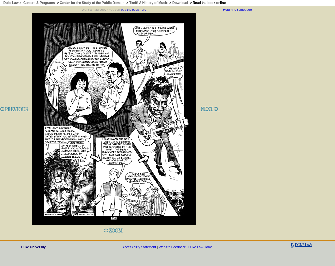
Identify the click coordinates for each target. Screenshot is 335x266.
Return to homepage (237, 9)
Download (180, 3)
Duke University (33, 247)
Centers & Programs (39, 3)
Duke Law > (12, 3)
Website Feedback (172, 247)
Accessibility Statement (139, 247)
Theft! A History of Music (148, 3)
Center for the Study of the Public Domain (92, 3)
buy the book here (133, 9)
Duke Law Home (200, 247)
